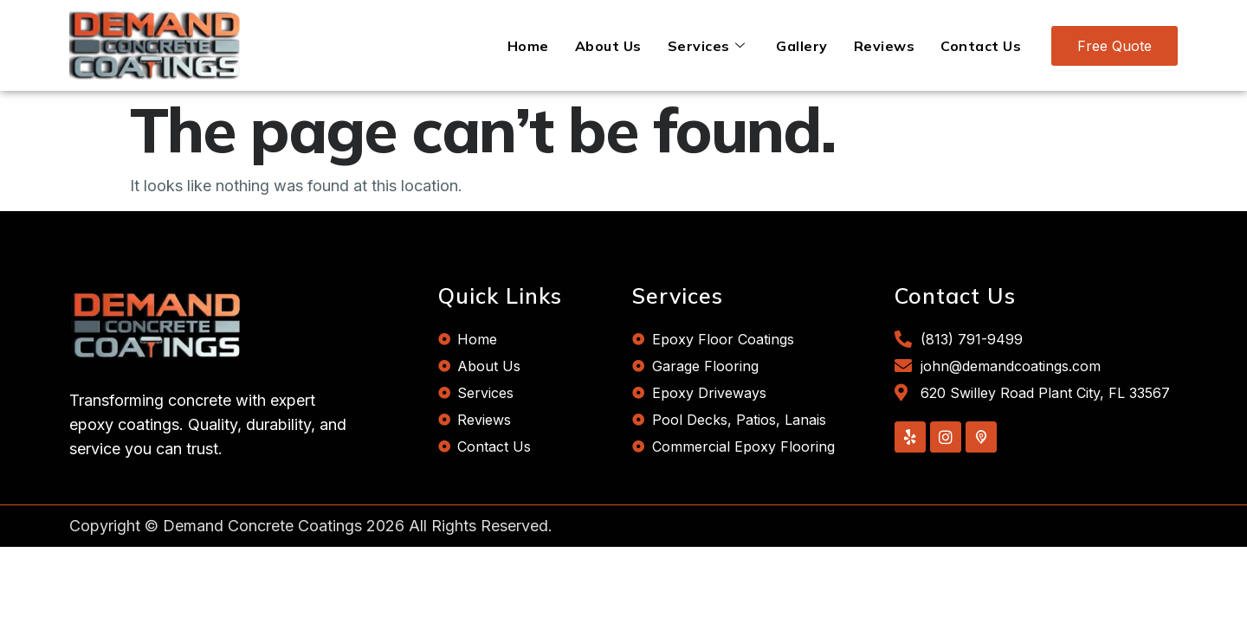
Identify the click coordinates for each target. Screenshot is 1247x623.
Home (528, 46)
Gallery (802, 46)
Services (707, 46)
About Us (608, 46)
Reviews (884, 46)
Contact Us (980, 46)
